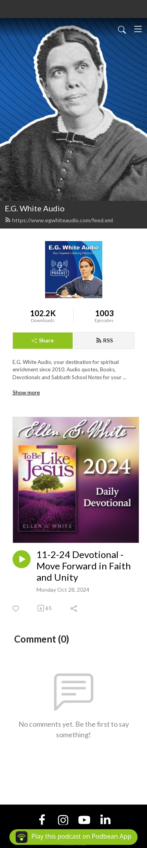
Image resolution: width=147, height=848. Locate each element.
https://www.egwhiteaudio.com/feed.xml (59, 220)
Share (43, 340)
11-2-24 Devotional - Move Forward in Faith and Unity (83, 566)
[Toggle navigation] (138, 29)
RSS (104, 340)
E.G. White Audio (35, 208)
